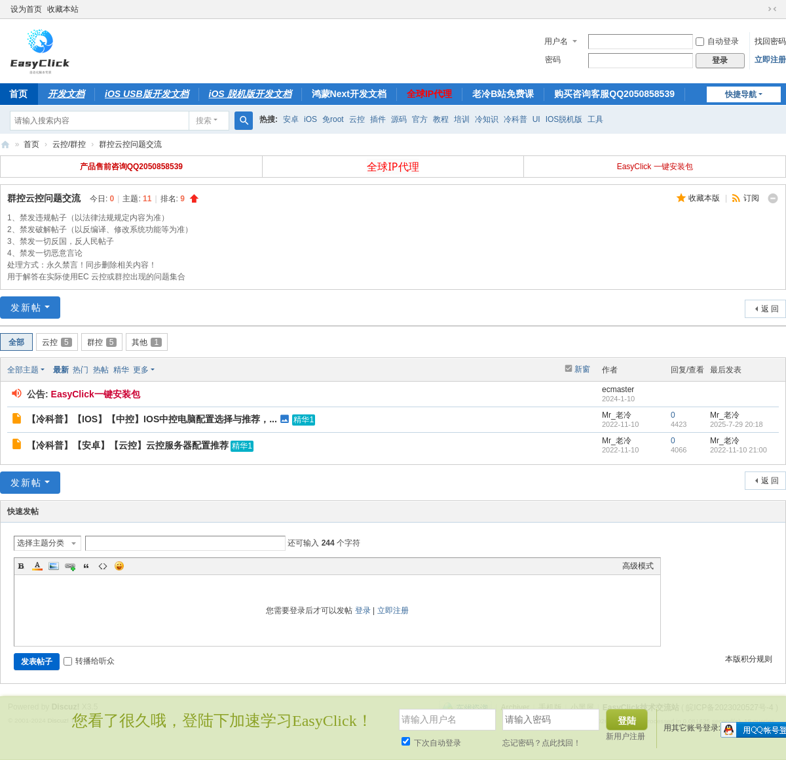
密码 (553, 59)
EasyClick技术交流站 (5, 144)
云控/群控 (69, 144)
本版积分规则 (748, 659)
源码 (399, 119)
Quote (86, 565)
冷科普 (515, 119)
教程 (441, 119)
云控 (357, 119)
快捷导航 (741, 94)
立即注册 (770, 59)
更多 (141, 369)
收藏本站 (63, 9)
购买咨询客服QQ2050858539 (614, 94)
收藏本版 (705, 198)
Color (37, 565)
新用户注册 (625, 736)
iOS (310, 119)
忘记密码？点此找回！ (541, 743)
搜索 (204, 120)
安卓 (291, 119)
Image (53, 565)
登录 (363, 610)
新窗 (582, 369)
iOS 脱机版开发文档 (250, 94)
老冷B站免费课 (503, 94)
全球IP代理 (429, 94)
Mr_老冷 (616, 415)
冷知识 (486, 119)
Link (70, 565)
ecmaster (618, 389)
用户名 (556, 41)
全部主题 (23, 369)
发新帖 (26, 307)
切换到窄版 (772, 9)
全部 (16, 342)
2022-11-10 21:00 (738, 450)
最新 (61, 369)
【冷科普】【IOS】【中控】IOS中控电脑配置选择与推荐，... (152, 419)
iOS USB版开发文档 (147, 94)
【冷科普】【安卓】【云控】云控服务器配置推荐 (128, 445)
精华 (121, 369)
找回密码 (770, 41)
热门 (80, 369)
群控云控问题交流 (130, 144)
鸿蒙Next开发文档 (349, 94)
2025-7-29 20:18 (736, 424)
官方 (420, 119)
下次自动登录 (431, 743)
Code (102, 565)
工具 (595, 119)
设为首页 (26, 9)
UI (536, 119)
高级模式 (638, 565)
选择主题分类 (40, 543)
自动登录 (717, 41)
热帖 (101, 369)
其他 (147, 342)
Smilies (119, 565)
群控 (102, 342)
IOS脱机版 (564, 119)
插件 (378, 119)
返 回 (770, 308)
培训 (462, 119)
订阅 (751, 198)
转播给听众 (89, 661)
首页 (31, 144)
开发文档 (66, 94)
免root (333, 119)
